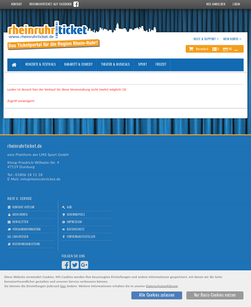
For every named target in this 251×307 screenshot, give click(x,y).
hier (63, 286)
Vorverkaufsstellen (81, 236)
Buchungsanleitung (26, 244)
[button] (215, 49)
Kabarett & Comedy (78, 64)
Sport (142, 64)
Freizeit (160, 64)
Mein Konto (19, 214)
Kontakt (16, 4)
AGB (69, 207)
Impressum (74, 222)
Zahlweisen (20, 236)
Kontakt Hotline (23, 207)
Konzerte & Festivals (40, 64)
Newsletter (20, 222)
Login (236, 4)
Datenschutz (75, 229)
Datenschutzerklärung (162, 286)
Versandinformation (26, 229)
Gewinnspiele (76, 214)
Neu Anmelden (215, 4)
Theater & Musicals (115, 64)
